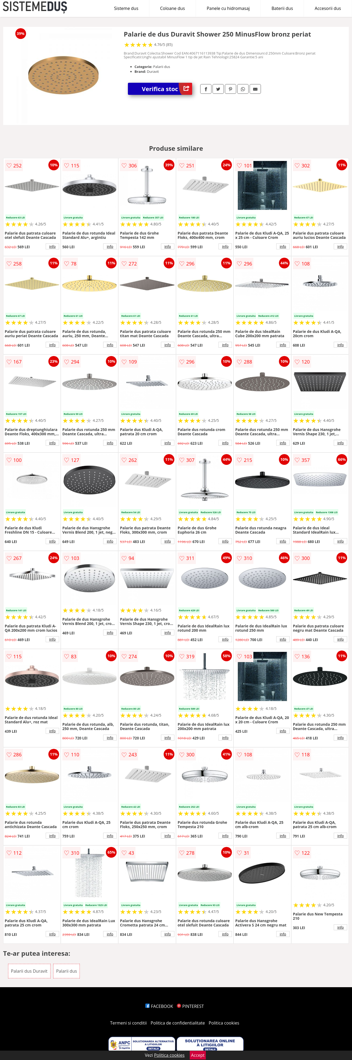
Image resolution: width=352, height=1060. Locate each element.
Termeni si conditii (128, 1023)
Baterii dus (282, 8)
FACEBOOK (159, 1006)
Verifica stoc (167, 89)
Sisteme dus (126, 8)
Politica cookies (224, 1023)
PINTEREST (190, 1006)
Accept (197, 1055)
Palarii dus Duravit (29, 971)
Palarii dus (66, 971)
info (52, 246)
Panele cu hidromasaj (228, 8)
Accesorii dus (328, 8)
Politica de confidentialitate (178, 1023)
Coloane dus (172, 8)
